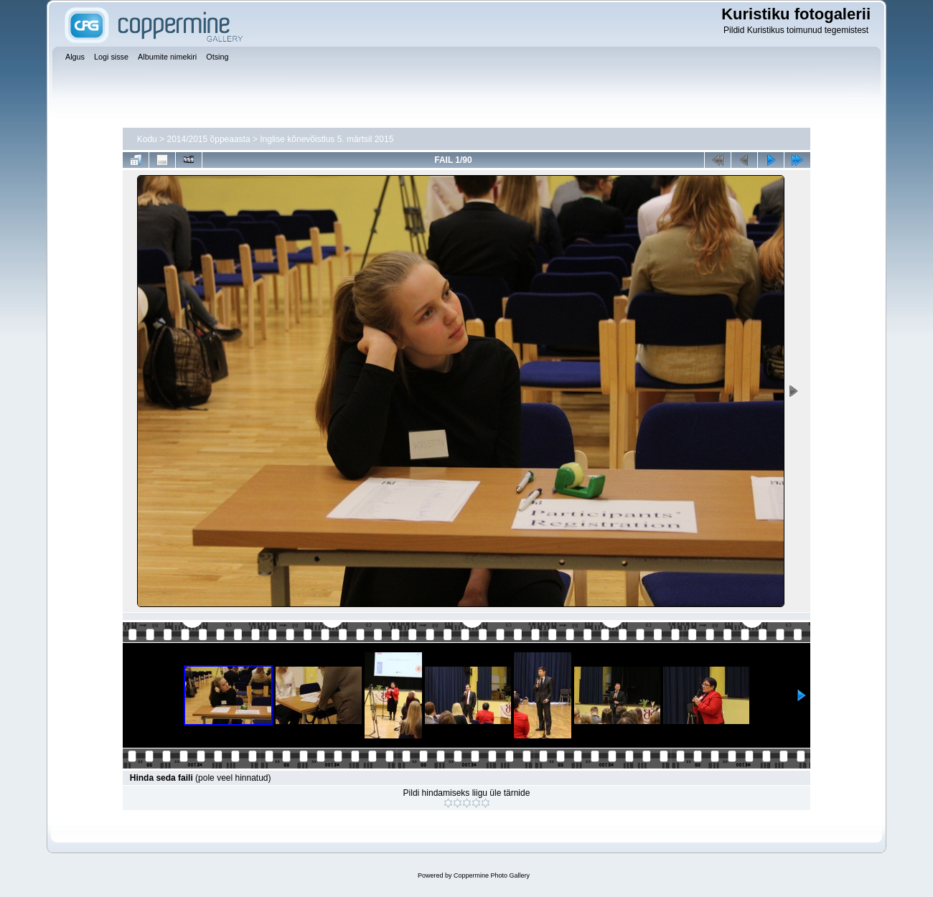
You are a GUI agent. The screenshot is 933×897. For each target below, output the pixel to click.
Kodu (147, 139)
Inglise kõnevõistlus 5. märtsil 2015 (326, 139)
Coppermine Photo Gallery (492, 875)
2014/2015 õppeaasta (208, 139)
